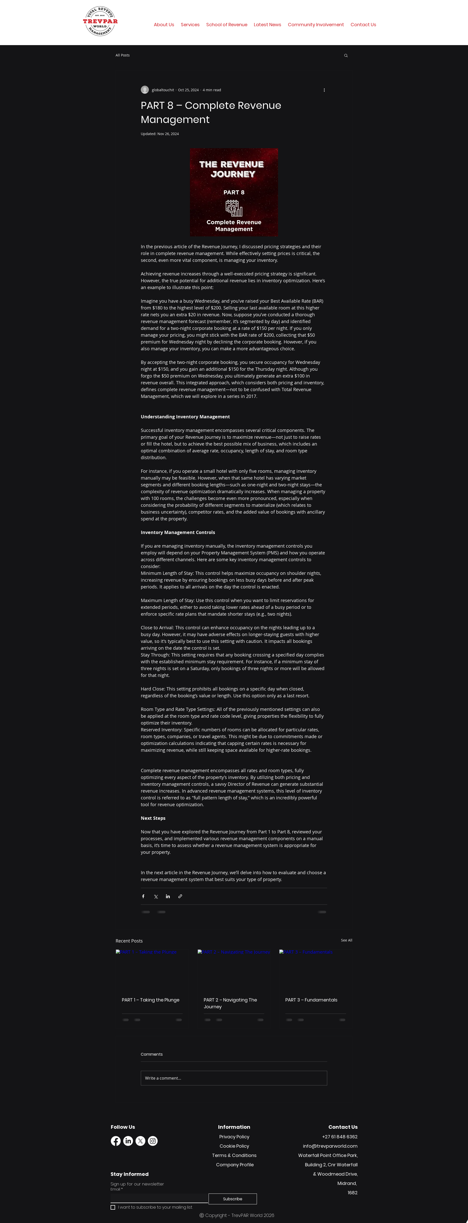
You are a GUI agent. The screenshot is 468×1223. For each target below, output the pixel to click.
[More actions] (324, 90)
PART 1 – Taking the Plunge (150, 1000)
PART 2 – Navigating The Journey (230, 1003)
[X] (140, 1141)
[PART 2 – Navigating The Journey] (234, 970)
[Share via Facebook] (143, 896)
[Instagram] (153, 1141)
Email (117, 1189)
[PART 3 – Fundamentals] (315, 970)
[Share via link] (180, 896)
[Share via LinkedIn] (167, 896)
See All (346, 940)
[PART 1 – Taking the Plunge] (152, 970)
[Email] (158, 1198)
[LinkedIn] (128, 1141)
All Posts (123, 55)
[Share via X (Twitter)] (155, 896)
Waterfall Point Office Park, (328, 1155)
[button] (346, 55)
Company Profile (235, 1165)
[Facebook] (116, 1141)
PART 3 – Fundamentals (311, 1000)
